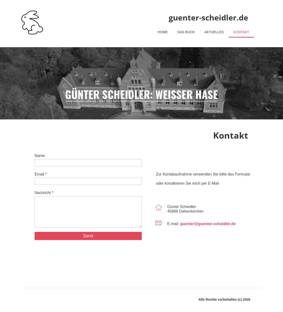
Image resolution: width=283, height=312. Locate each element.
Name (40, 156)
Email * (41, 174)
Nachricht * (44, 193)
